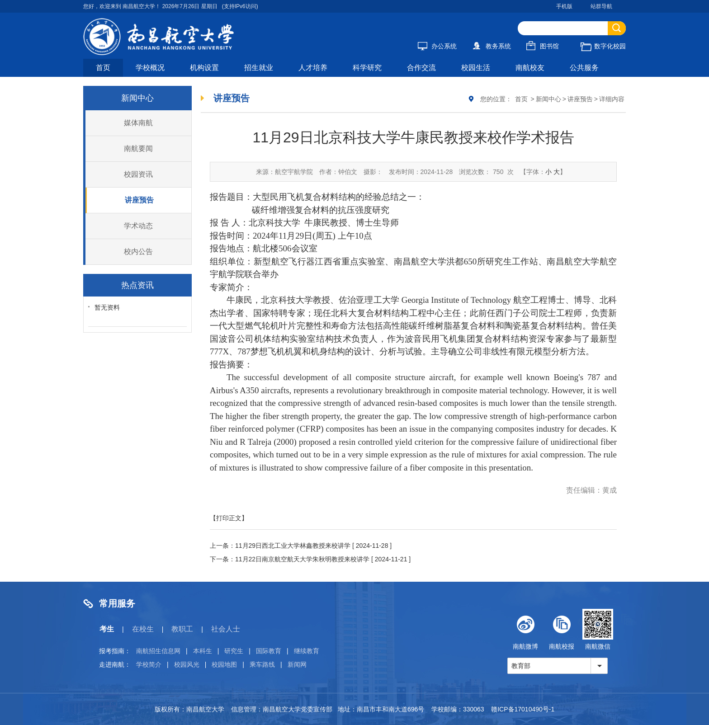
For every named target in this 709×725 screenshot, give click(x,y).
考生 (106, 629)
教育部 (520, 665)
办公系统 (437, 46)
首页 (103, 67)
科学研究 (367, 67)
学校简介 (148, 664)
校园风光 (186, 664)
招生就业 (258, 67)
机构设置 (204, 67)
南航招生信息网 (158, 650)
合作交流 (421, 67)
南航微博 (525, 629)
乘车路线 (262, 664)
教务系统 (491, 46)
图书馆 (542, 46)
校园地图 (224, 664)
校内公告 (138, 251)
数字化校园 (603, 46)
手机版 (564, 6)
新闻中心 (548, 99)
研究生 (233, 650)
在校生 (143, 629)
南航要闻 (138, 148)
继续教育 (306, 650)
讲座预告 (139, 200)
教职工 (182, 629)
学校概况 (150, 67)
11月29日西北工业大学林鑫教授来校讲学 (292, 545)
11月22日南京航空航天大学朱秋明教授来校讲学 (302, 559)
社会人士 (225, 629)
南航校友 (529, 67)
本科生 (202, 650)
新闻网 (297, 664)
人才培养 (312, 67)
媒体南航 (138, 123)
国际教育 (268, 650)
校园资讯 (138, 174)
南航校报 (561, 629)
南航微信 (597, 629)
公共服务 (584, 67)
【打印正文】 (229, 518)
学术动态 (138, 226)
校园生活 (475, 67)
